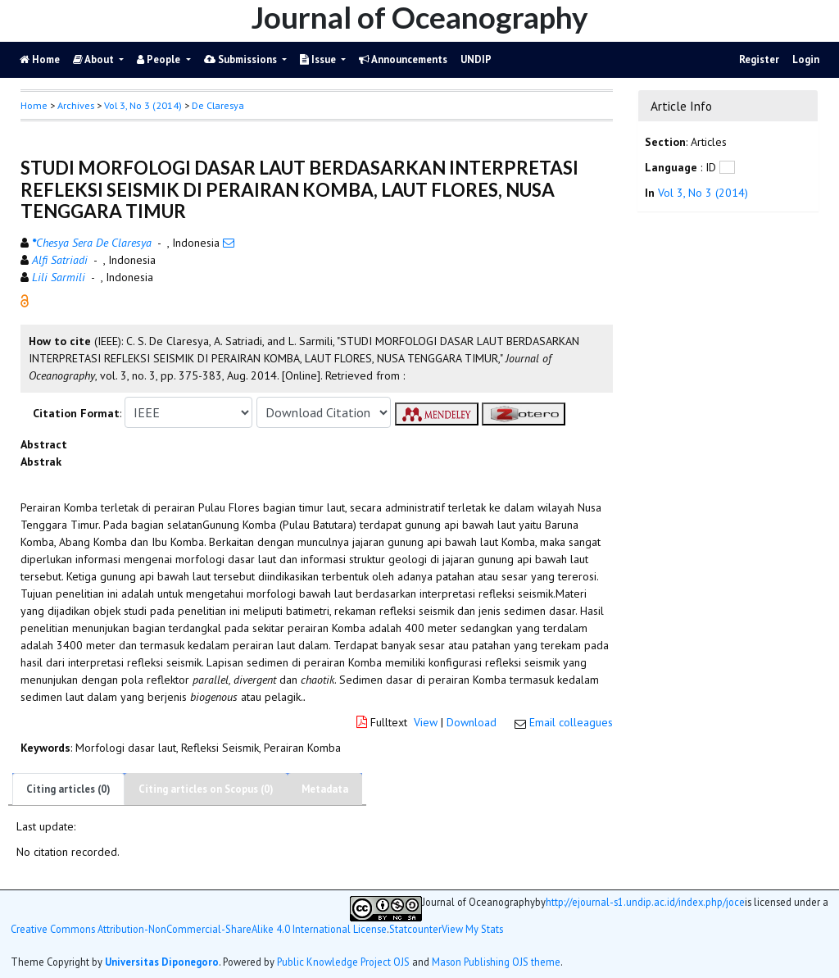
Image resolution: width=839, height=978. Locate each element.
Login (805, 59)
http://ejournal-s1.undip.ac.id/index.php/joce (645, 902)
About (94, 59)
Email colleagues (571, 722)
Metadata (325, 789)
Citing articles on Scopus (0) (206, 789)
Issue (319, 59)
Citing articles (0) (68, 789)
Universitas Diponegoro (162, 961)
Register (759, 59)
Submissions (241, 59)
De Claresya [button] (218, 105)
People (160, 59)
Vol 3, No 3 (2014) (143, 105)
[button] (24, 300)
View (426, 722)
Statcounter (415, 928)
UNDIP (476, 59)
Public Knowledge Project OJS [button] (343, 961)
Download (472, 722)
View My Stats (472, 929)
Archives (75, 105)
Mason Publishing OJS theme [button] (496, 961)
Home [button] (34, 105)
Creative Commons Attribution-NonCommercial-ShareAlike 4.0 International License (199, 929)
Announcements (403, 59)
